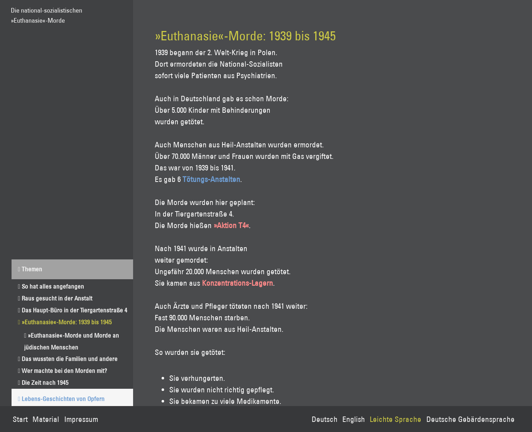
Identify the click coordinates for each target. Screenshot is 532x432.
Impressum (81, 419)
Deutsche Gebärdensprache (470, 419)
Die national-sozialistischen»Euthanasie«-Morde (46, 12)
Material (45, 419)
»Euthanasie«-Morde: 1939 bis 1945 (67, 322)
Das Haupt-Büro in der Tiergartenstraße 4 (74, 310)
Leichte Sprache (395, 419)
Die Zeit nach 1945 (45, 382)
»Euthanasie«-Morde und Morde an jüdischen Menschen (71, 341)
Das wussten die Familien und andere (70, 358)
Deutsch (325, 419)
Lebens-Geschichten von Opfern (63, 398)
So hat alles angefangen (53, 286)
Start (20, 419)
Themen (32, 269)
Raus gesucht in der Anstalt (57, 298)
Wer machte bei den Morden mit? (64, 370)
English (353, 419)
